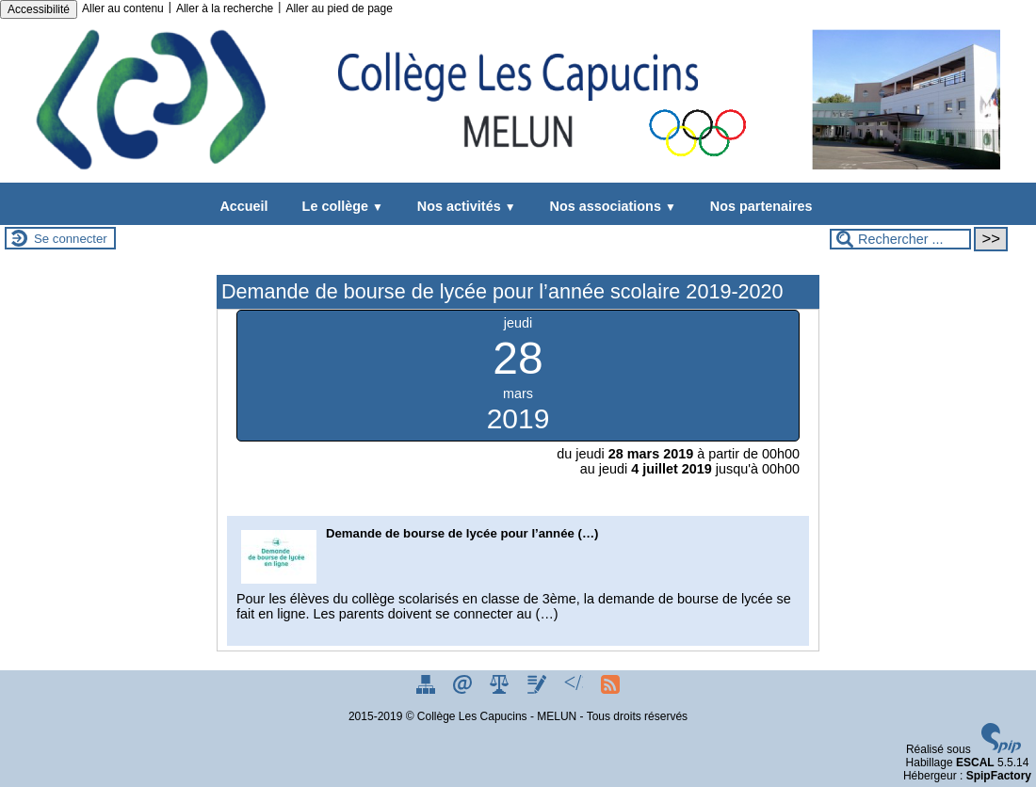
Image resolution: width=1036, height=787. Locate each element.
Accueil (243, 206)
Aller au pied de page (338, 8)
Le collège (339, 206)
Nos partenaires (758, 206)
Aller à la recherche (224, 8)
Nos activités (463, 206)
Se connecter (70, 239)
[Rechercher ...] (900, 239)
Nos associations (609, 206)
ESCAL (975, 762)
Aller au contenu (123, 8)
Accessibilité (39, 9)
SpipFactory (998, 775)
